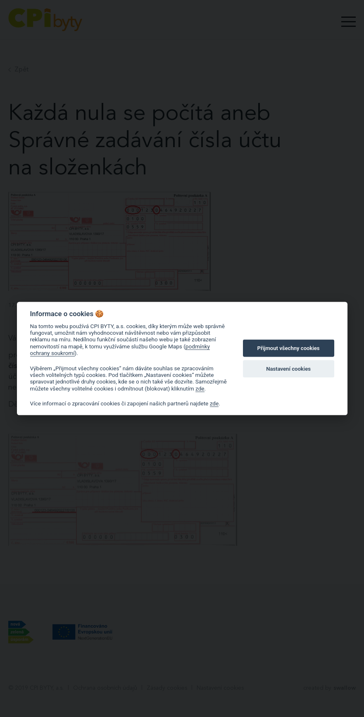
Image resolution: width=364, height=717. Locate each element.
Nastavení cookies (288, 369)
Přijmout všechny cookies (288, 348)
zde (200, 388)
